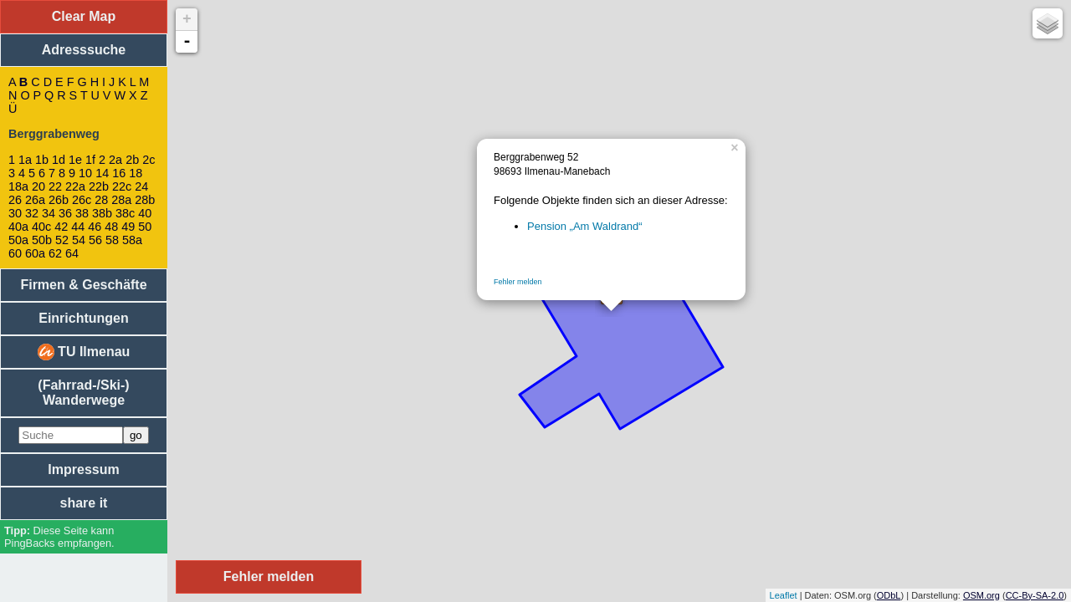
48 (111, 226)
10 (85, 173)
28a (121, 200)
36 (65, 213)
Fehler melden (518, 282)
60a (35, 253)
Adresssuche (84, 50)
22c (121, 186)
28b (145, 200)
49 (128, 226)
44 (78, 226)
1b (42, 159)
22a (75, 186)
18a (18, 186)
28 (101, 200)
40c (41, 226)
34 (48, 213)
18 (135, 173)
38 (82, 213)
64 (72, 253)
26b (59, 200)
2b (132, 159)
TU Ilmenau (84, 352)
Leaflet (783, 595)
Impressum (83, 469)
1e (75, 159)
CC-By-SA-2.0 (1035, 595)
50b (42, 240)
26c (81, 200)
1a (25, 159)
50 (144, 226)
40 (144, 213)
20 (38, 186)
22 (55, 186)
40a (18, 226)
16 (119, 173)
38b (102, 213)
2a (115, 159)
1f (90, 159)
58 (112, 240)
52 (62, 240)
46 (94, 226)
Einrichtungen (83, 318)
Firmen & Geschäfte (83, 285)
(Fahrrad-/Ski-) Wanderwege (83, 392)
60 (15, 253)
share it (84, 503)
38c (125, 213)
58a (132, 240)
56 (95, 240)
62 (55, 253)
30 (15, 213)
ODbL (889, 595)
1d (58, 159)
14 (102, 173)
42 (61, 226)
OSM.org (981, 595)
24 (141, 186)
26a (35, 200)
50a (18, 240)
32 (31, 213)
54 (78, 240)
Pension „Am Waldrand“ (585, 226)
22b (99, 186)
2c (148, 159)
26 (15, 200)
